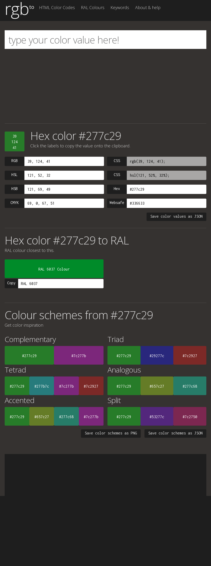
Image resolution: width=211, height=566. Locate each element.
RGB (14, 161)
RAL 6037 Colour (54, 269)
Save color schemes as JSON (175, 433)
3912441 (14, 142)
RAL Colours (92, 7)
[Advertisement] (105, 86)
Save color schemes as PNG (111, 433)
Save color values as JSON (176, 216)
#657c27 (157, 386)
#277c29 (29, 356)
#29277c (157, 356)
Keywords (120, 7)
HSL (14, 175)
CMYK (14, 202)
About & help (148, 7)
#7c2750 (190, 417)
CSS (117, 161)
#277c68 (190, 386)
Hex (117, 188)
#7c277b (78, 356)
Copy (11, 283)
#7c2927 (190, 356)
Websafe (117, 202)
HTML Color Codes (57, 7)
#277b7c (41, 386)
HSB (14, 188)
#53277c (157, 417)
